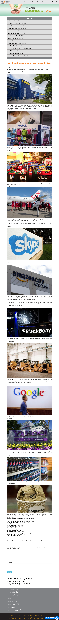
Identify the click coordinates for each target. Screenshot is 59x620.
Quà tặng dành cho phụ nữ (14, 40)
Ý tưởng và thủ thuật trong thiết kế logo (16, 581)
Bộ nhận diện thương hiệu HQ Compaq (15, 531)
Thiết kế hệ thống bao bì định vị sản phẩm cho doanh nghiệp (20, 521)
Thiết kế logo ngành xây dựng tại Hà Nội (17, 25)
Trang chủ (14, 1)
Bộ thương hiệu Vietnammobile (14, 530)
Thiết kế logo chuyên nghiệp (13, 523)
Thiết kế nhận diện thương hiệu (13, 598)
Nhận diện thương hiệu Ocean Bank (15, 526)
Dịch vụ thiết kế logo (11, 540)
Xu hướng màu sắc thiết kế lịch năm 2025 (17, 43)
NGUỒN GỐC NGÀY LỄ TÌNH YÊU (15, 38)
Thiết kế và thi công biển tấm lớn (13, 604)
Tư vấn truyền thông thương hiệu (13, 594)
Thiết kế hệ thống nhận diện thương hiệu (37, 540)
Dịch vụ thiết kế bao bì (22, 540)
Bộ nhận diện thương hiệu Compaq (15, 525)
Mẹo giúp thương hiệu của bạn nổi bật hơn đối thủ (19, 55)
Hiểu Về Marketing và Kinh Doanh (15, 50)
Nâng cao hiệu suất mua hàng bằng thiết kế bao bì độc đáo (20, 533)
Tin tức (55, 1)
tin (13, 379)
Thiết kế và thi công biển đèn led (13, 606)
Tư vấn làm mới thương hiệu (12, 592)
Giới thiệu (20, 1)
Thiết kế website (43, 1)
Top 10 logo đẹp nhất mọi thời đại (15, 45)
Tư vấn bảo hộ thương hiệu (12, 595)
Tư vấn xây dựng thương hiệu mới (13, 591)
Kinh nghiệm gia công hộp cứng (15, 30)
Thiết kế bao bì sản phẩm (12, 601)
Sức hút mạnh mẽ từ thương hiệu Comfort (16, 534)
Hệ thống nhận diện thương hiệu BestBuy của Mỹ (18, 522)
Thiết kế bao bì (50, 1)
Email (8, 567)
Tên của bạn (10, 562)
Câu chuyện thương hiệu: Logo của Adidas (17, 584)
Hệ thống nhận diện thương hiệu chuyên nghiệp (23, 518)
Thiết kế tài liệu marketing (12, 600)
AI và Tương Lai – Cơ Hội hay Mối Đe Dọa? (17, 35)
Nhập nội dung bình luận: (13, 548)
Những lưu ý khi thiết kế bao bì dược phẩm (17, 23)
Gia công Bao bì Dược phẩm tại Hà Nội (16, 33)
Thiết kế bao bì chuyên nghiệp (13, 535)
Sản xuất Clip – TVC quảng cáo (13, 610)
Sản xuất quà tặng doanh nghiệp (13, 607)
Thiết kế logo (25, 1)
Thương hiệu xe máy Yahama (13, 527)
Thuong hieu (10, 223)
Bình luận (9, 544)
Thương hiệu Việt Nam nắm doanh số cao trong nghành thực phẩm (22, 536)
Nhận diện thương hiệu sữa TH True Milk (16, 529)
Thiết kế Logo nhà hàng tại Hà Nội (15, 53)
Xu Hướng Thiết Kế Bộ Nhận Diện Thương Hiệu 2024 (20, 48)
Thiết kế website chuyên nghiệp (13, 603)
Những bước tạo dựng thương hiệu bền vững (17, 579)
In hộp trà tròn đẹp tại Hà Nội (14, 20)
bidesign (12, 517)
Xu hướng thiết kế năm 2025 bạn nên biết (17, 28)
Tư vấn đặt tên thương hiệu (12, 589)
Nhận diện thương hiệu (33, 1)
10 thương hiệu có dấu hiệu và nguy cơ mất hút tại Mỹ (19, 578)
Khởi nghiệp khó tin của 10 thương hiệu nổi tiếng (18, 583)
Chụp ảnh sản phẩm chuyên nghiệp (14, 609)
